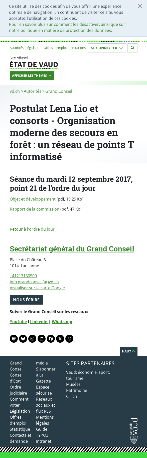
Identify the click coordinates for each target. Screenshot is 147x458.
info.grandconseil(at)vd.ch (34, 282)
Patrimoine (76, 390)
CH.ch (71, 396)
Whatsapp (62, 321)
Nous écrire (26, 300)
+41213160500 (23, 276)
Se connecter (107, 47)
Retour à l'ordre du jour (32, 229)
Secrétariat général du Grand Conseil (72, 248)
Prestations (77, 47)
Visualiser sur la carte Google (37, 288)
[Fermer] (140, 6)
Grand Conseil (58, 91)
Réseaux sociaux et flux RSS (45, 405)
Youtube (18, 321)
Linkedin (39, 321)
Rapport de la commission (34, 209)
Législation (34, 47)
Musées (73, 384)
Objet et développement (33, 199)
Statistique (20, 429)
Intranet (43, 441)
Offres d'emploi (55, 47)
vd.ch (15, 91)
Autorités (17, 47)
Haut (128, 351)
